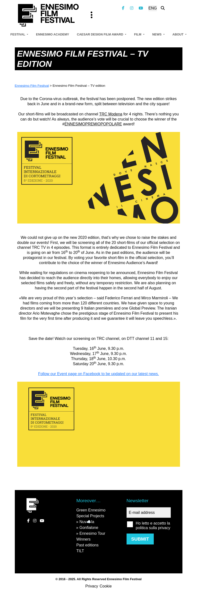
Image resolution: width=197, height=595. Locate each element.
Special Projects (90, 516)
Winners (83, 539)
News (157, 34)
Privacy (91, 586)
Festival (18, 34)
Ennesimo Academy (52, 34)
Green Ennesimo (90, 510)
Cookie (106, 586)
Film (138, 34)
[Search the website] (163, 8)
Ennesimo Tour (92, 533)
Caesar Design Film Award (100, 34)
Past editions (87, 545)
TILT (80, 551)
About (178, 34)
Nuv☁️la (86, 522)
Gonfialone (88, 528)
